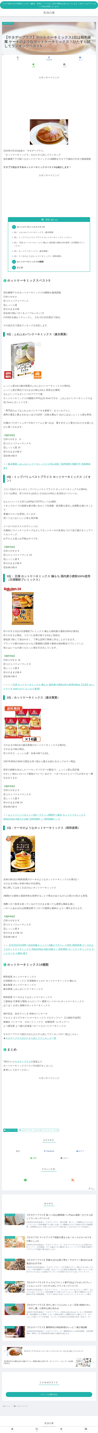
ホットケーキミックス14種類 (30, 263)
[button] (64, 65)
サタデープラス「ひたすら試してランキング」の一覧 (39, 1131)
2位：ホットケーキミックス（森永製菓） (32, 252)
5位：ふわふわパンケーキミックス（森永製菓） (34, 233)
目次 (47, 219)
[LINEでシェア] (33, 65)
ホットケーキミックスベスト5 (31, 227)
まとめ (20, 269)
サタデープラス (23, 1063)
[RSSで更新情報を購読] (73, 1181)
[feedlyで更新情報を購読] (25, 1181)
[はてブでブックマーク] (80, 58)
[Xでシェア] (18, 58)
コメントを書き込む (49, 1397)
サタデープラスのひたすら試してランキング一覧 (31, 1039)
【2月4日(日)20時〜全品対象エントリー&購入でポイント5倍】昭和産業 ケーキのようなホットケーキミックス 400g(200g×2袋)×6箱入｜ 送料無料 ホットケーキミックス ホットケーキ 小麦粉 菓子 (48, 950)
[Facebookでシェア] (49, 58)
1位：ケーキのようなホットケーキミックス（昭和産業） (38, 257)
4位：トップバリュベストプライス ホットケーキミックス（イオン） (43, 238)
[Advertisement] (49, 97)
